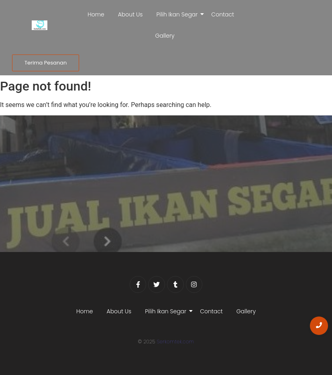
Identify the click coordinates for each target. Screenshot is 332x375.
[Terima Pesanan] (45, 62)
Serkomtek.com (175, 341)
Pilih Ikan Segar (178, 14)
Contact (222, 14)
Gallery (165, 36)
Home (96, 14)
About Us (130, 14)
